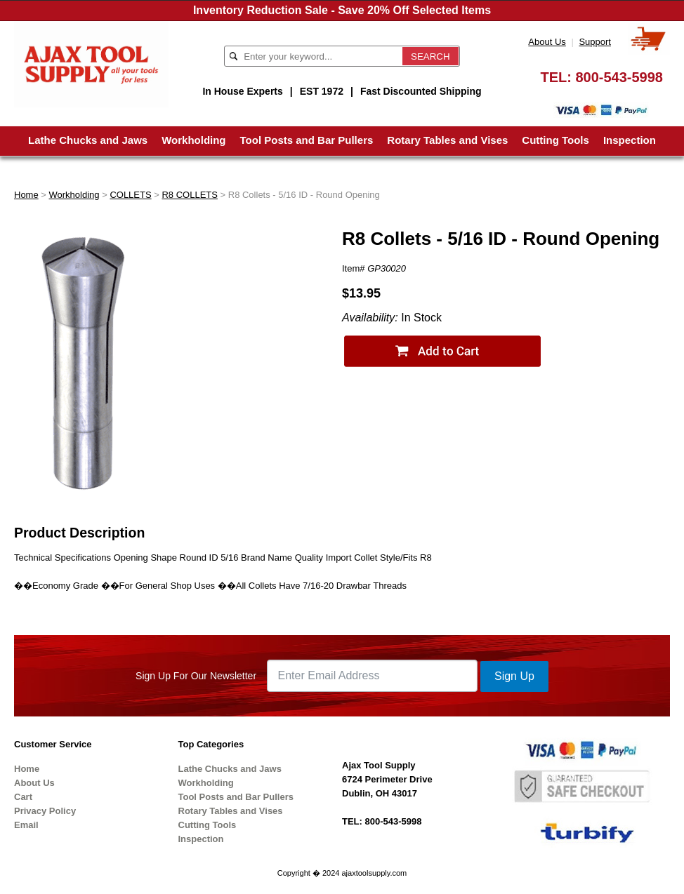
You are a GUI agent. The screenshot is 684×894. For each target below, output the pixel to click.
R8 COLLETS (189, 194)
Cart (23, 797)
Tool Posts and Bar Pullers (307, 140)
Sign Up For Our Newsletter (196, 676)
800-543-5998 (619, 77)
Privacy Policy (45, 811)
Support (595, 41)
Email (26, 825)
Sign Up (514, 676)
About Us (546, 41)
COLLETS (130, 194)
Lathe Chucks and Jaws (87, 140)
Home (26, 194)
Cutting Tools (555, 140)
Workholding (193, 140)
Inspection (629, 140)
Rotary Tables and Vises (447, 140)
